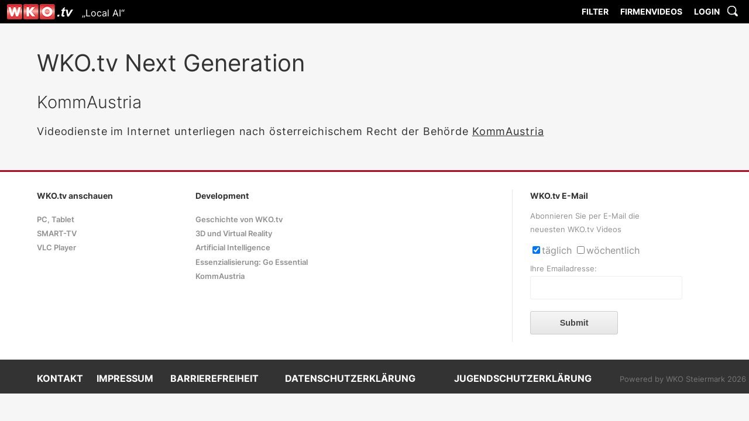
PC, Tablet (55, 219)
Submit (574, 322)
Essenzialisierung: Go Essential (251, 262)
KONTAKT (60, 378)
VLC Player (56, 247)
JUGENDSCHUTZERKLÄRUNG (523, 378)
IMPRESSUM (125, 378)
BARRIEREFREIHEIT (214, 378)
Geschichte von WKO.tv (239, 219)
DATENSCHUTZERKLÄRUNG (350, 378)
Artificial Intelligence (232, 247)
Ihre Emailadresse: (563, 268)
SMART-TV (57, 233)
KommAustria (508, 131)
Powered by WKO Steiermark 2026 (683, 379)
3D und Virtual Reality (233, 233)
